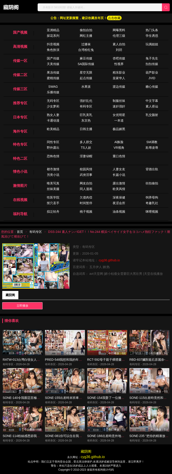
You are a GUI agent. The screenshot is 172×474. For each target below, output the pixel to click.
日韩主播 (86, 129)
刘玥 (119, 50)
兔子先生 (152, 58)
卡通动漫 (53, 120)
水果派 (86, 86)
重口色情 (119, 156)
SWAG (53, 86)
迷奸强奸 (119, 106)
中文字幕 (152, 101)
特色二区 (20, 158)
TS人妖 (86, 147)
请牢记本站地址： (86, 260)
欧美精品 (53, 129)
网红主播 (86, 35)
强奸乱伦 (86, 101)
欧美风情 (119, 189)
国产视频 (20, 32)
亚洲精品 (53, 30)
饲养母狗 (152, 197)
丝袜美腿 (53, 189)
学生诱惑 (152, 35)
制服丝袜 (119, 101)
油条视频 (119, 211)
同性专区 (53, 142)
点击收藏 (114, 18)
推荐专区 (20, 103)
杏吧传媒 (119, 58)
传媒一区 (20, 61)
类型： (77, 247)
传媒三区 (20, 89)
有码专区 (86, 106)
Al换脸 (118, 142)
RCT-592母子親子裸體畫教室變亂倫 (112, 359)
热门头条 (152, 30)
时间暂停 (86, 203)
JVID (151, 78)
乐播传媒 (53, 92)
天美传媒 (53, 64)
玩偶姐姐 (152, 44)
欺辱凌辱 (152, 147)
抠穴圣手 (53, 203)
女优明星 (119, 115)
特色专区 (20, 144)
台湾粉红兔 (86, 50)
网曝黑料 (119, 30)
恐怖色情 (53, 156)
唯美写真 (53, 183)
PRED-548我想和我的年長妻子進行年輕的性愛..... (79, 359)
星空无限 (86, 72)
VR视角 (119, 147)
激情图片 (20, 186)
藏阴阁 (10, 295)
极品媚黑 (119, 129)
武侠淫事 (86, 175)
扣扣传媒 (152, 64)
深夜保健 (119, 197)
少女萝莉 (53, 106)
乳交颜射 (152, 115)
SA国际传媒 (86, 64)
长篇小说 (119, 175)
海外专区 (20, 131)
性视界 (119, 64)
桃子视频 (86, 211)
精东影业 (119, 72)
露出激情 (119, 183)
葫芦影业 (152, 72)
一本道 (119, 120)
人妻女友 (119, 169)
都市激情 (53, 169)
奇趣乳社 (152, 203)
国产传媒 (53, 58)
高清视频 (20, 46)
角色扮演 (53, 50)
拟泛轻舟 (53, 211)
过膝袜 (86, 44)
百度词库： (81, 267)
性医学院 (53, 197)
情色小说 (20, 171)
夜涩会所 (119, 203)
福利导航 (20, 214)
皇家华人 (119, 78)
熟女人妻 (53, 115)
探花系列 (53, 35)
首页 (20, 232)
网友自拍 (86, 183)
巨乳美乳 (86, 115)
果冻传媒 (53, 72)
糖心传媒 (152, 86)
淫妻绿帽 (86, 156)
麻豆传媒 (86, 58)
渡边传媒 (119, 86)
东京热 (86, 120)
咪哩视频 (152, 211)
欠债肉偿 (86, 197)
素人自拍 (119, 44)
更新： (77, 253)
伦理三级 (119, 35)
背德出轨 (152, 169)
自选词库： (81, 273)
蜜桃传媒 (53, 78)
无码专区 (53, 101)
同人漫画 (86, 189)
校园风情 (86, 169)
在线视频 (20, 200)
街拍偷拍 (152, 183)
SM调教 (151, 142)
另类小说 (53, 175)
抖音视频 (53, 44)
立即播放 (22, 305)
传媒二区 (20, 75)
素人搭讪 (152, 106)
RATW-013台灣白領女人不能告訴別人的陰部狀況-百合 (41, 359)
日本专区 (20, 117)
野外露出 (53, 147)
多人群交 (86, 142)
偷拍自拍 (86, 30)
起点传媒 (86, 78)
